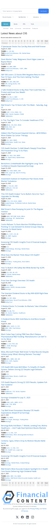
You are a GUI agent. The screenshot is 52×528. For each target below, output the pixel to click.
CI (7, 186)
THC (13, 311)
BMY (12, 476)
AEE (16, 359)
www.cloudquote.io (40, 504)
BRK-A (23, 216)
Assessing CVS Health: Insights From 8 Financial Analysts (23, 456)
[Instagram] (32, 517)
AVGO (12, 326)
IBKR (11, 67)
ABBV (8, 216)
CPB (6, 84)
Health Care (17, 142)
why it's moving (20, 173)
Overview (5, 28)
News (11, 28)
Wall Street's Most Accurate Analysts (22, 478)
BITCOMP (13, 216)
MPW (14, 404)
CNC (19, 84)
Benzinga (8, 86)
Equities (14, 236)
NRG (10, 328)
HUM (11, 171)
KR (17, 234)
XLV (14, 127)
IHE (17, 344)
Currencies (18, 28)
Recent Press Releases (11, 53)
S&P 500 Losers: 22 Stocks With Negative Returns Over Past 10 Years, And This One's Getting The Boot (23, 75)
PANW (22, 114)
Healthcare (8, 188)
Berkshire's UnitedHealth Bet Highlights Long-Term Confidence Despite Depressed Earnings (22, 164)
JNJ (10, 311)
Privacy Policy (34, 509)
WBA (14, 67)
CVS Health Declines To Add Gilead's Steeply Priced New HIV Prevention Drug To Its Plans (23, 149)
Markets (5, 24)
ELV (13, 186)
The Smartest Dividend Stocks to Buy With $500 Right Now (24, 293)
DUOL (15, 201)
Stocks (15, 24)
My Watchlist (22, 17)
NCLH (6, 361)
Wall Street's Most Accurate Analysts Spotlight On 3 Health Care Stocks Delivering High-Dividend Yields (24, 470)
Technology (8, 218)
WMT (15, 97)
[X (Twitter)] (17, 517)
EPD (11, 272)
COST (11, 234)
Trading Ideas (17, 262)
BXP (17, 82)
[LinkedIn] (27, 517)
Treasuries (35, 28)
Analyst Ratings (9, 203)
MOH (15, 435)
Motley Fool (8, 55)
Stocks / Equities (14, 114)
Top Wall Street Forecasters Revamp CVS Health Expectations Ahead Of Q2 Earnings (20, 411)
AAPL (7, 359)
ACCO (20, 402)
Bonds (9, 274)
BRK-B (8, 125)
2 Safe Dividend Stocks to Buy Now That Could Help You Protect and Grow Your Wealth (23, 91)
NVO (15, 125)
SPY (14, 218)
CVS (10, 51)
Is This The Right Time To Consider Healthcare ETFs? (22, 120)
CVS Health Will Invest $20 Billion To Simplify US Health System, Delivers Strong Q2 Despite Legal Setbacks (23, 368)
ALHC (8, 448)
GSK (14, 155)
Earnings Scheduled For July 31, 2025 (15, 397)
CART (8, 112)
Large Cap (12, 173)
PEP (11, 298)
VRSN (14, 298)
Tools (32, 24)
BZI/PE (13, 287)
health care (37, 478)
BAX (11, 82)
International (26, 28)
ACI (7, 234)
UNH (19, 171)
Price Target (8, 419)
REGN (19, 125)
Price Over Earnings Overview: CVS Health (18, 280)
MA (13, 51)
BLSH (18, 216)
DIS (11, 97)
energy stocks (12, 84)
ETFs (24, 24)
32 (38, 41)
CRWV (16, 112)
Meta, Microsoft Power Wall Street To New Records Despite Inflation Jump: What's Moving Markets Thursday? (25, 353)
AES (19, 359)
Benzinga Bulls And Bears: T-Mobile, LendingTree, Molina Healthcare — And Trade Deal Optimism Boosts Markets (24, 426)
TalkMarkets (9, 116)
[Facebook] (22, 517)
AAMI (7, 402)
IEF (13, 272)
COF (15, 433)
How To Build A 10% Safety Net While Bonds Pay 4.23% (22, 268)
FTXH (13, 344)
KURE (8, 346)
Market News (26, 53)
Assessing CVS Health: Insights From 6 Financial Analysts (23, 242)
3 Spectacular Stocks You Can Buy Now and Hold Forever (23, 46)
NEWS (15, 140)
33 (42, 41)
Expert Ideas (12, 157)
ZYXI (10, 404)
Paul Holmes (16, 328)
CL (7, 51)
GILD (11, 140)
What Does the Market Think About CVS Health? (20, 255)
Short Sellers (26, 262)
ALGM (6, 404)
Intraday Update (20, 287)
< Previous (4, 42)
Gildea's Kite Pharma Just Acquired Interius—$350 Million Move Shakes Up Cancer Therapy (24, 134)
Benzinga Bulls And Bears (25, 435)
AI (7, 433)
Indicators (36, 17)
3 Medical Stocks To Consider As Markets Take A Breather (24, 306)
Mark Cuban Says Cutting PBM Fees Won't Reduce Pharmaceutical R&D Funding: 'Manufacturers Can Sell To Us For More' (23, 336)
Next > (46, 42)
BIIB (14, 82)
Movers (16, 376)
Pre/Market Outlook (21, 203)
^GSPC (21, 68)
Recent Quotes (7, 17)
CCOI (12, 112)
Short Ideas (8, 262)
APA (7, 82)
